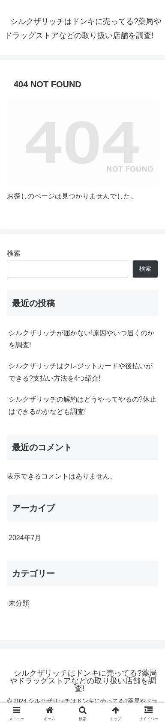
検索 (14, 253)
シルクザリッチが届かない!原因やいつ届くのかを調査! (81, 339)
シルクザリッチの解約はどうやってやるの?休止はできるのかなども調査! (82, 405)
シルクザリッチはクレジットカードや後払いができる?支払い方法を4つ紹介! (81, 372)
